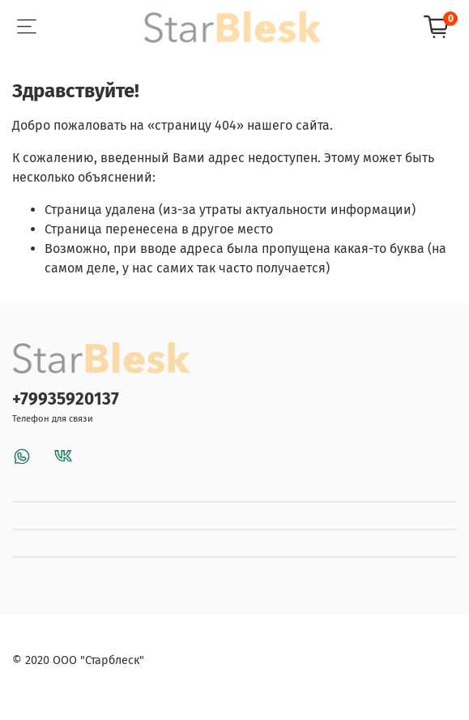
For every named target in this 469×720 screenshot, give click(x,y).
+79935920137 (65, 399)
